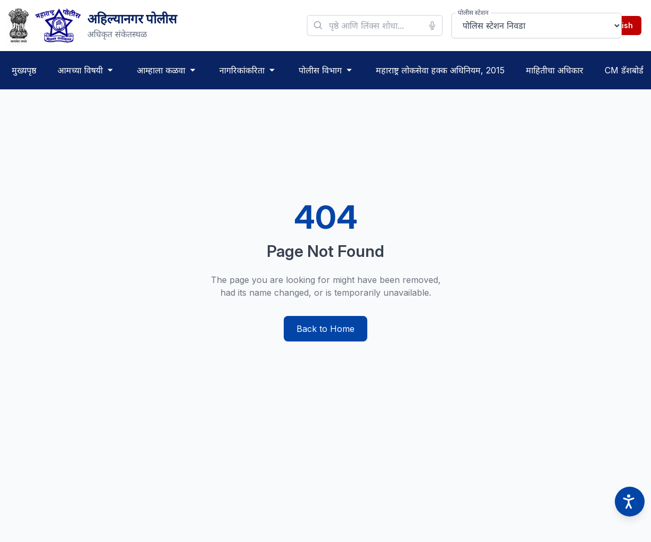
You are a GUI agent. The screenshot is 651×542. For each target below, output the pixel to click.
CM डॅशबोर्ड (624, 70)
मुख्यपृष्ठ (24, 70)
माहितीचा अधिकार (554, 70)
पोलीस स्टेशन (473, 12)
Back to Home (325, 328)
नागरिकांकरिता (248, 70)
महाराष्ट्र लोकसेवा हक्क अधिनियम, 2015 (440, 70)
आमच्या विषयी (86, 70)
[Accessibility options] (630, 501)
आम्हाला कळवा (167, 70)
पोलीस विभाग (327, 70)
